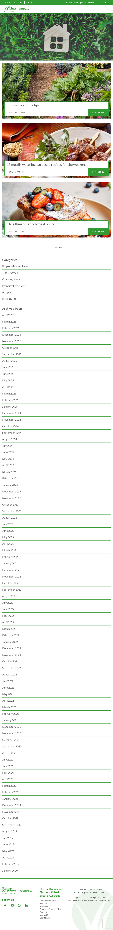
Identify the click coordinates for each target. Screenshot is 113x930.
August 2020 (9, 752)
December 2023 (11, 491)
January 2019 (10, 870)
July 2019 (7, 838)
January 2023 (10, 563)
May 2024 (8, 458)
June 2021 (8, 687)
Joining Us (44, 906)
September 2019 (11, 824)
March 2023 (9, 550)
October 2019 (10, 818)
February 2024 (10, 478)
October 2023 (10, 504)
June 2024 (8, 452)
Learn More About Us (49, 900)
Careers (43, 912)
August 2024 (9, 439)
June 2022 (8, 609)
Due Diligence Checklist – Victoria (91, 893)
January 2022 (10, 641)
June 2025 (8, 373)
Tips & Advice (10, 272)
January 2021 (10, 720)
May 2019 (8, 851)
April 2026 (8, 315)
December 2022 (11, 569)
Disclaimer (82, 889)
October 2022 (10, 583)
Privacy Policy (96, 889)
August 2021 (9, 674)
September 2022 (11, 589)
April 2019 (8, 857)
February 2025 (10, 400)
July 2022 (7, 602)
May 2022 (8, 615)
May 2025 (8, 380)
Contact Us (44, 915)
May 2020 (8, 772)
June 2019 (8, 844)
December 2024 (11, 413)
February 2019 (10, 864)
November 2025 (11, 341)
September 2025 (11, 354)
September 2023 (11, 511)
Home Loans (45, 903)
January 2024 (10, 485)
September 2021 (11, 668)
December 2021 (11, 648)
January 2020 (10, 798)
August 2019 (9, 831)
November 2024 (11, 419)
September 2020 (11, 746)
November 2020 (11, 733)
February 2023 (10, 556)
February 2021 (10, 713)
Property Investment (14, 285)
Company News (11, 279)
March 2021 (9, 707)
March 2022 (9, 628)
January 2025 (10, 406)
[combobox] (91, 2)
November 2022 (11, 576)
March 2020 (9, 785)
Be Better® (9, 299)
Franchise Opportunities (50, 909)
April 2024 (8, 465)
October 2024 (10, 426)
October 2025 (10, 347)
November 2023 (11, 498)
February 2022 (10, 635)
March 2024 (9, 472)
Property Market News (15, 266)
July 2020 (7, 759)
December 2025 (11, 334)
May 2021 (8, 694)
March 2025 (9, 393)
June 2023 (8, 530)
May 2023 (8, 537)
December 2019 (11, 805)
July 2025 (7, 367)
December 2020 (11, 726)
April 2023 (8, 543)
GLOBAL (105, 3)
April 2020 (8, 779)
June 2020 (8, 766)
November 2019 (11, 811)
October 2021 (10, 661)
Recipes (6, 292)
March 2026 (9, 321)
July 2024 (7, 445)
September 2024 (11, 432)
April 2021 (8, 700)
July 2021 (7, 681)
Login (20, 2)
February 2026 (10, 328)
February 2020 (10, 792)
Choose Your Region (74, 3)
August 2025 (9, 360)
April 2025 (8, 386)
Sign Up (29, 2)
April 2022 (8, 622)
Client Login (45, 918)
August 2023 (9, 517)
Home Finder (10, 2)
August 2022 (9, 596)
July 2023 (7, 524)
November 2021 (11, 655)
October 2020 (10, 739)
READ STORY (98, 112)
